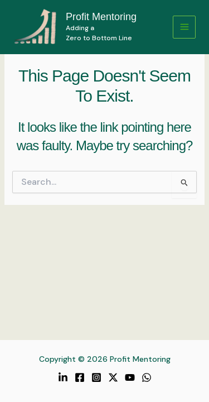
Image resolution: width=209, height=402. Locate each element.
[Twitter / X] (113, 377)
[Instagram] (96, 377)
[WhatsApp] (147, 377)
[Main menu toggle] (184, 27)
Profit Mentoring (101, 16)
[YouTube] (130, 377)
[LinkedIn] (63, 377)
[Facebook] (80, 377)
